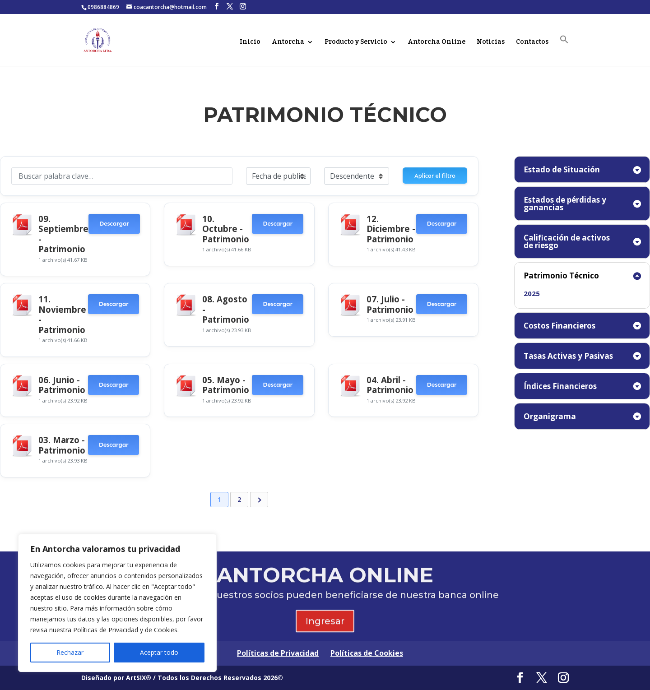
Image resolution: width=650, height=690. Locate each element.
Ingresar (325, 627)
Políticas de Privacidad (278, 653)
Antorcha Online (436, 42)
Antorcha (288, 42)
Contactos (532, 42)
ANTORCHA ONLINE (325, 581)
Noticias (491, 42)
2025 (532, 293)
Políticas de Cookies (366, 653)
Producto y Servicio (356, 42)
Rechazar (70, 652)
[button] (564, 50)
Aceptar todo (159, 652)
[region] (117, 603)
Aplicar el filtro (434, 175)
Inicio (250, 42)
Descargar (114, 223)
